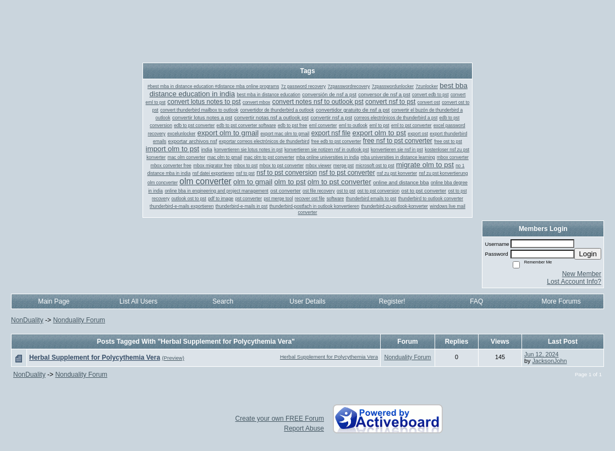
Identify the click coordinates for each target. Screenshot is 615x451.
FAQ (476, 301)
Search (222, 301)
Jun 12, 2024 (541, 354)
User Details (307, 301)
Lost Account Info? (574, 281)
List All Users (138, 301)
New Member (581, 274)
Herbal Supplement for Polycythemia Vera (329, 357)
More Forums (560, 301)
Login (588, 254)
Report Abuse (304, 428)
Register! (392, 301)
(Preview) (173, 358)
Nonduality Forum (79, 320)
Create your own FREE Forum (279, 418)
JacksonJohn (549, 361)
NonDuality (27, 320)
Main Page (53, 301)
